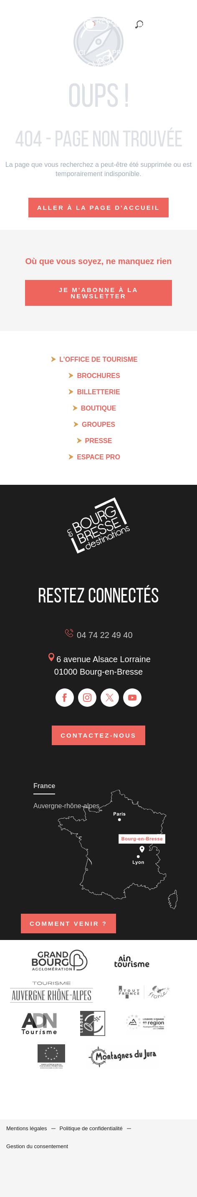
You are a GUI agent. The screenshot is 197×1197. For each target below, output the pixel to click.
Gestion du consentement (37, 1146)
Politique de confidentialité (91, 1128)
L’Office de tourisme (98, 359)
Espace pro (98, 457)
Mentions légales (26, 1128)
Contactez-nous (98, 735)
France (44, 785)
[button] (164, 24)
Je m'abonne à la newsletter (99, 293)
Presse (98, 440)
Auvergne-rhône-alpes (66, 805)
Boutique (98, 408)
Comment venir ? (68, 923)
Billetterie (98, 392)
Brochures (98, 375)
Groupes (98, 424)
